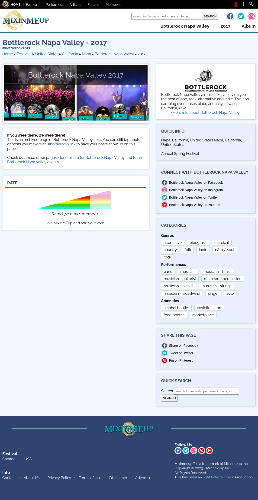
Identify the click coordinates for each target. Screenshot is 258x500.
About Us (32, 478)
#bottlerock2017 (16, 48)
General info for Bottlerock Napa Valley (91, 157)
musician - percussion (222, 279)
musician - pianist (179, 286)
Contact (9, 478)
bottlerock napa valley (184, 26)
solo (230, 293)
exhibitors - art (209, 308)
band (168, 271)
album (249, 26)
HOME (16, 5)
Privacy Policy (59, 478)
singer (213, 293)
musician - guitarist (180, 279)
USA (28, 459)
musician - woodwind (182, 293)
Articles (75, 5)
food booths (174, 315)
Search (124, 16)
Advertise (143, 478)
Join (49, 223)
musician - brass (217, 271)
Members (113, 5)
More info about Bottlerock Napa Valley (206, 112)
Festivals (32, 5)
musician (188, 271)
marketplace (203, 315)
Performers (54, 5)
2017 (225, 26)
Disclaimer (118, 478)
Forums (93, 5)
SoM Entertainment (218, 477)
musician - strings (216, 286)
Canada (8, 459)
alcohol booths (176, 308)
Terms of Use (90, 478)
